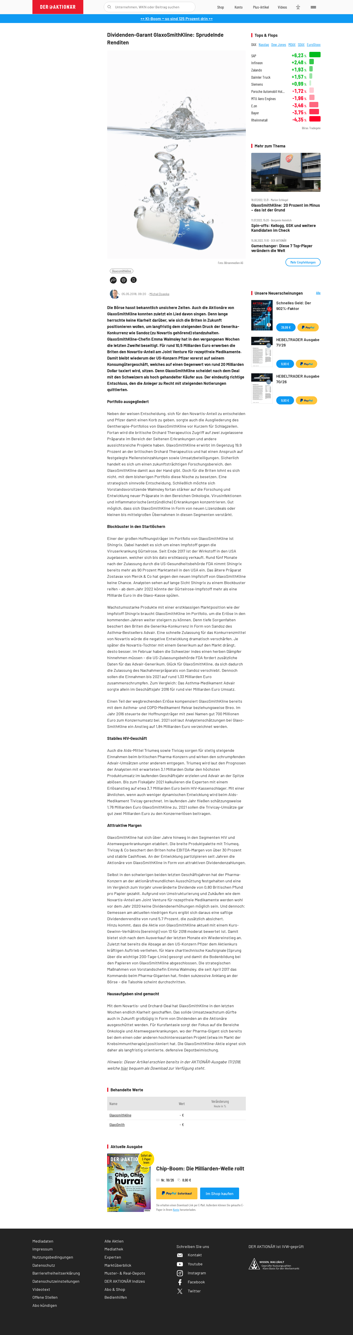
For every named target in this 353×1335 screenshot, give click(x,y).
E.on (254, 105)
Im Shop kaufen (219, 1193)
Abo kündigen (44, 1305)
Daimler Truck (260, 77)
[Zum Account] (239, 7)
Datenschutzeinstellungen (55, 1281)
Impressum (42, 1248)
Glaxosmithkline (121, 271)
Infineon (257, 62)
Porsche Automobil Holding (268, 91)
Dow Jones (278, 44)
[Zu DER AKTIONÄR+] (261, 7)
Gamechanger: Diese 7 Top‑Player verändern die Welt (281, 248)
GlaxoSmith (117, 1124)
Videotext (41, 1289)
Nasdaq (264, 44)
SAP (253, 55)
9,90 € (285, 364)
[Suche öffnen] (109, 7)
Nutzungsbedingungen (52, 1257)
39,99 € (286, 327)
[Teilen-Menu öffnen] (113, 280)
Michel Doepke (159, 294)
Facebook (190, 1281)
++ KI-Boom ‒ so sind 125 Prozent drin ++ (176, 18)
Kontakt (189, 1254)
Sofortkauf (177, 1193)
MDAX (292, 44)
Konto (176, 1209)
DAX (253, 44)
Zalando (256, 70)
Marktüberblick (117, 1265)
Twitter (188, 1290)
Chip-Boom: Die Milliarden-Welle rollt (200, 1168)
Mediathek (113, 1248)
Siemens (257, 84)
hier (124, 1068)
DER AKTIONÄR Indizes (124, 1281)
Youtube (189, 1263)
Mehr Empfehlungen (303, 262)
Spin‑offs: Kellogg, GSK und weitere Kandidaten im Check (283, 227)
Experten (112, 1257)
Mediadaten (42, 1241)
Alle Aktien (114, 1241)
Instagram (191, 1272)
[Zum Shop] (221, 7)
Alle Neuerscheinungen (313, 293)
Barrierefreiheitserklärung (56, 1273)
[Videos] (282, 7)
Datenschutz (43, 1265)
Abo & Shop (114, 1289)
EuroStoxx (314, 44)
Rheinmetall (259, 120)
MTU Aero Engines (263, 98)
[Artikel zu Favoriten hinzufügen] (134, 280)
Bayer (255, 112)
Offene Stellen (45, 1297)
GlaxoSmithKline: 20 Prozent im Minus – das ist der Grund (285, 207)
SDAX (301, 44)
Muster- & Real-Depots (124, 1273)
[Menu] (313, 7)
